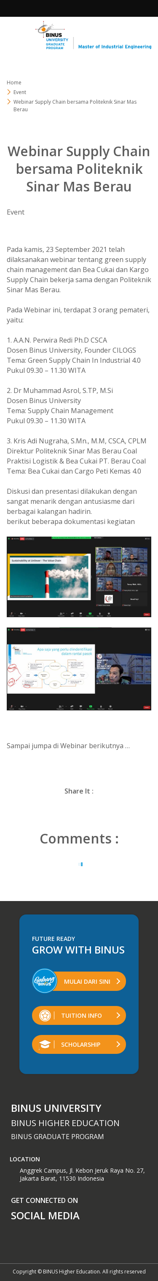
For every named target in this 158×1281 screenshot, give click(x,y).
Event (19, 92)
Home (14, 82)
